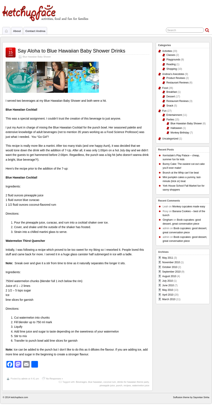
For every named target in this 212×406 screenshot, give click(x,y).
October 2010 (169, 267)
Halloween (176, 128)
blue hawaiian (95, 382)
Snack (169, 105)
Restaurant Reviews (177, 82)
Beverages (81, 382)
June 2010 (168, 285)
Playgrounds (173, 59)
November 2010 (171, 262)
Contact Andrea (35, 31)
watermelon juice (140, 385)
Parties (170, 119)
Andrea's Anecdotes (173, 74)
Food (165, 88)
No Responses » (54, 378)
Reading (171, 64)
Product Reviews (175, 78)
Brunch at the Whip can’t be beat (181, 172)
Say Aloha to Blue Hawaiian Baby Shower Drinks (71, 51)
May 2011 (167, 257)
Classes (170, 55)
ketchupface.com (19, 397)
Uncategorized (170, 138)
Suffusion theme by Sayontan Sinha (191, 397)
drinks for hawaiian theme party (133, 382)
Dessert (170, 96)
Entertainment (174, 115)
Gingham (168, 219)
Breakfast (171, 91)
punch (119, 385)
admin (24, 378)
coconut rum (109, 382)
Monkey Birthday (180, 132)
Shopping (171, 68)
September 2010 (171, 271)
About (17, 31)
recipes (127, 385)
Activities (167, 51)
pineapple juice (107, 385)
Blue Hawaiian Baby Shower (37, 56)
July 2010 (167, 280)
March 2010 (168, 299)
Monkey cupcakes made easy (188, 206)
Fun (164, 110)
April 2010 (167, 294)
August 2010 (169, 276)
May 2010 (167, 290)
